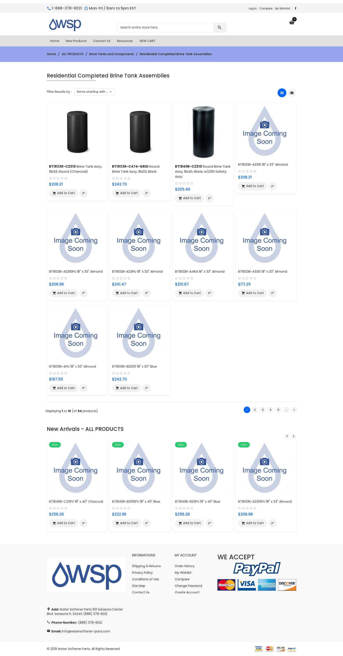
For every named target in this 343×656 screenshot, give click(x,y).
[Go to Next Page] (294, 410)
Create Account (187, 592)
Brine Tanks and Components (114, 54)
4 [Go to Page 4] (271, 410)
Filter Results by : (59, 91)
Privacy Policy (142, 572)
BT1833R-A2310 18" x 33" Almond (263, 164)
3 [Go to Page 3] (263, 410)
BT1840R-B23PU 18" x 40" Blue (198, 501)
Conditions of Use (145, 579)
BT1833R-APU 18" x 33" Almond (73, 366)
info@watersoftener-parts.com (86, 631)
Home (51, 54)
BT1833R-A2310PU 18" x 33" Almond (76, 271)
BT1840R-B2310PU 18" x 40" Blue (137, 501)
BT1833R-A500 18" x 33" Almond (263, 271)
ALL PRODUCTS (73, 54)
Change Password (188, 585)
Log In (253, 8)
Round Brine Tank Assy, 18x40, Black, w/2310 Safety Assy (203, 171)
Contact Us (140, 592)
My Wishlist (282, 8)
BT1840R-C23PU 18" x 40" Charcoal (76, 501)
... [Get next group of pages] (286, 410)
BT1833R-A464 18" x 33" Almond (200, 271)
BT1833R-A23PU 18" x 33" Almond (138, 271)
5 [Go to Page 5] (278, 410)
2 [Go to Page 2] (255, 410)
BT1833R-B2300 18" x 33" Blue (135, 366)
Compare (265, 8)
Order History (185, 566)
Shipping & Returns (146, 566)
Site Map (138, 585)
